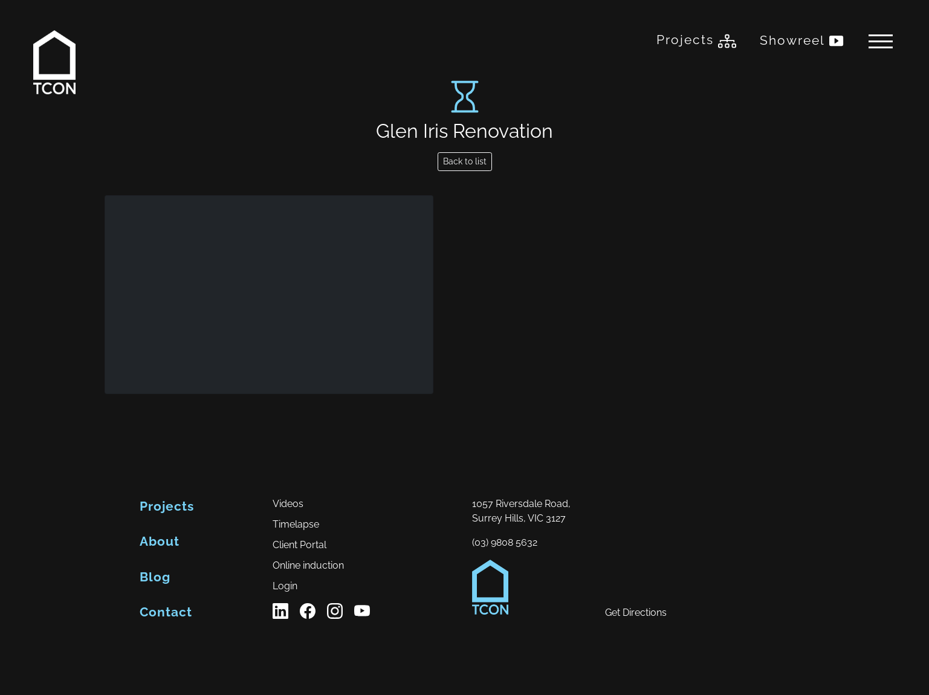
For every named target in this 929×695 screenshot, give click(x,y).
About (160, 541)
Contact (166, 611)
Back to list (465, 161)
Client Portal (299, 545)
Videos (288, 503)
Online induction (308, 565)
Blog (155, 576)
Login (285, 586)
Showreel (802, 41)
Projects (696, 41)
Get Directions (636, 612)
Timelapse (296, 524)
